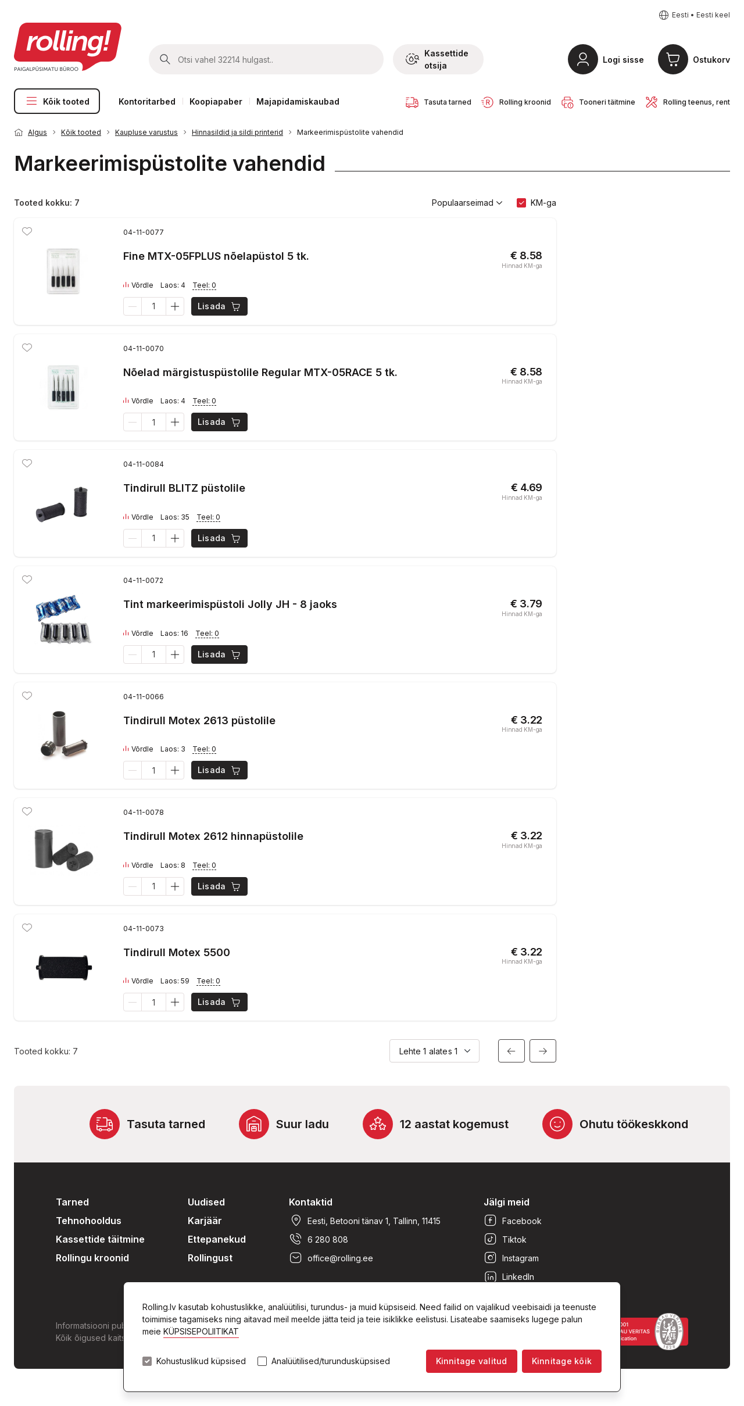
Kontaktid (310, 1202)
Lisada (220, 306)
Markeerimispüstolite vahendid (350, 132)
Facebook (513, 1221)
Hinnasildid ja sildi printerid (237, 132)
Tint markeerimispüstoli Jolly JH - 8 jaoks (230, 604)
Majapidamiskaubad (297, 101)
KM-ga (543, 202)
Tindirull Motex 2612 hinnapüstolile (213, 836)
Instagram (511, 1258)
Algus (37, 132)
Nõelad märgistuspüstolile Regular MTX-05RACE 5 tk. (260, 372)
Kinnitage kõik (562, 1361)
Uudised (206, 1202)
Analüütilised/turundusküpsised (330, 1361)
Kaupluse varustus (146, 132)
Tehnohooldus (88, 1220)
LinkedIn (509, 1276)
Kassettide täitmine (100, 1239)
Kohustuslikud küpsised (201, 1361)
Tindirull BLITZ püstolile (184, 488)
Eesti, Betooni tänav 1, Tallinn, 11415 (365, 1221)
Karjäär (205, 1220)
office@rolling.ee (331, 1258)
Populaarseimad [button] (467, 203)
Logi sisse (623, 60)
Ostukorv (711, 60)
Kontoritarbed (147, 101)
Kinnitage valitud (471, 1361)
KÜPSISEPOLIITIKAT (201, 1331)
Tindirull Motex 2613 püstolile (199, 720)
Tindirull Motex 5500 (176, 952)
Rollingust (210, 1258)
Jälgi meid (507, 1202)
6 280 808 (318, 1239)
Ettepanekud (217, 1239)
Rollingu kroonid (92, 1258)
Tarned (72, 1202)
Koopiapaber (215, 101)
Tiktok (505, 1239)
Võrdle (138, 285)
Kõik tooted (57, 101)
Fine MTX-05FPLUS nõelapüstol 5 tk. (216, 256)
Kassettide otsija (437, 59)
